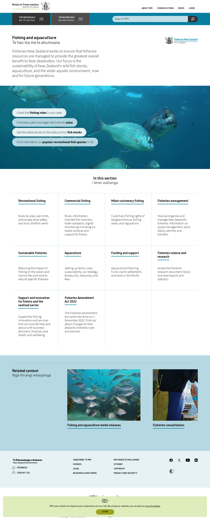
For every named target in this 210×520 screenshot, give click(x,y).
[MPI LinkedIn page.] (196, 435)
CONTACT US (23, 448)
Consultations (165, 10)
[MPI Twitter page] (179, 435)
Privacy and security (125, 448)
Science (77, 439)
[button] (31, 21)
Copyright (119, 444)
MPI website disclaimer (126, 435)
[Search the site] (155, 21)
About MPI (147, 10)
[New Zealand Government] (27, 436)
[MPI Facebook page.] (171, 435)
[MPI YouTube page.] (188, 436)
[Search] (193, 21)
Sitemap (118, 439)
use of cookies (152, 506)
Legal (76, 444)
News (181, 10)
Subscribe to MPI (82, 435)
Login (192, 10)
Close (105, 512)
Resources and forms (85, 448)
